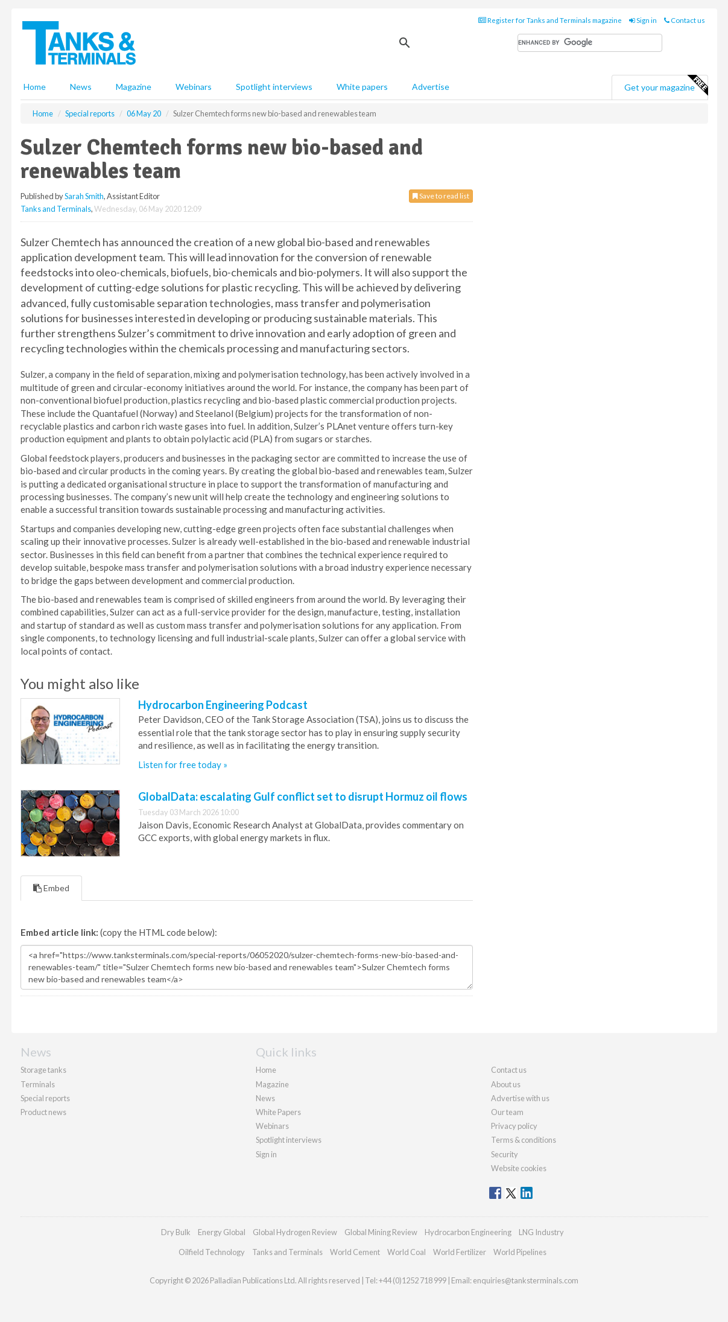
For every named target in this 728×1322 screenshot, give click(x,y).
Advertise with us (520, 1098)
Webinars (194, 86)
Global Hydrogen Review (295, 1232)
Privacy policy (514, 1126)
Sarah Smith (84, 196)
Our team (507, 1112)
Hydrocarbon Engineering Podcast (223, 704)
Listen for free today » (182, 764)
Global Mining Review (380, 1232)
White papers (362, 86)
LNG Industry (541, 1232)
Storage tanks (43, 1070)
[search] (590, 43)
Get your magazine (665, 85)
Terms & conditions (523, 1140)
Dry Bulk (176, 1232)
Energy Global (221, 1232)
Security (504, 1154)
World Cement (355, 1252)
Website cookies (518, 1168)
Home (35, 86)
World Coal (406, 1252)
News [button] (81, 86)
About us (506, 1084)
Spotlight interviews (274, 86)
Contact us (684, 20)
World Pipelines (519, 1252)
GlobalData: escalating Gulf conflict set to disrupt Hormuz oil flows (302, 796)
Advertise (430, 86)
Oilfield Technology (212, 1252)
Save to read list (441, 195)
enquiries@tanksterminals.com (525, 1280)
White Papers (278, 1112)
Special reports (45, 1098)
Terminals (38, 1084)
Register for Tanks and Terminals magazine (550, 20)
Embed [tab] (51, 888)
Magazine (133, 86)
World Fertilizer (459, 1252)
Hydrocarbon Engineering (468, 1232)
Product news (43, 1112)
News (265, 1098)
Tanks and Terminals (56, 209)
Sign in (643, 20)
